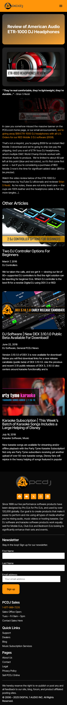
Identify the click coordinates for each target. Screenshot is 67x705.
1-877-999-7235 (11, 607)
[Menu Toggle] (60, 5)
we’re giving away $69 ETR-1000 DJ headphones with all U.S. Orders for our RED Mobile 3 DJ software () (33, 133)
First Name (8, 551)
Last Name (8, 563)
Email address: (31, 577)
